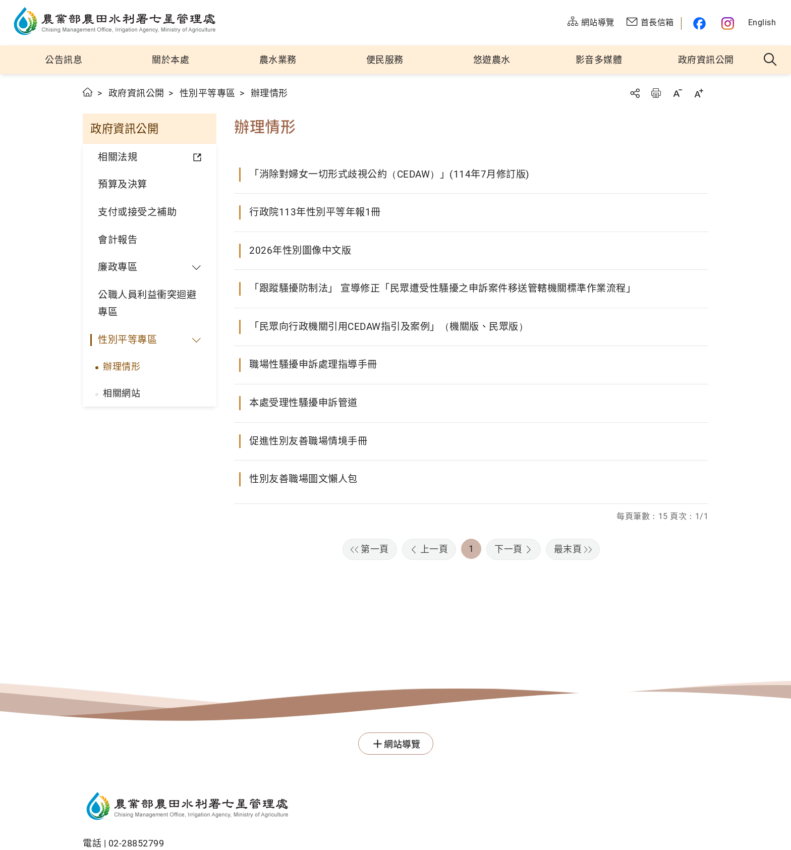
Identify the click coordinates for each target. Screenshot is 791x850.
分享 (634, 93)
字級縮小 (677, 93)
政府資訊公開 (706, 59)
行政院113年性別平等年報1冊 (315, 212)
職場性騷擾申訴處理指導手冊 (313, 364)
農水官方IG (728, 23)
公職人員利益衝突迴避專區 (147, 303)
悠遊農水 (492, 59)
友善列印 (655, 93)
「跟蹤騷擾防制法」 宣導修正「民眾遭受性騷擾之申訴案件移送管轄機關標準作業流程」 (442, 288)
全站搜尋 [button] (770, 60)
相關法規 (117, 157)
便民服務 (385, 59)
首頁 (88, 92)
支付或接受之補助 (137, 212)
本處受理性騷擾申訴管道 (303, 403)
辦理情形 (121, 366)
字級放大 (698, 93)
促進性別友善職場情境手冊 (308, 441)
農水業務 (278, 59)
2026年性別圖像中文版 (300, 250)
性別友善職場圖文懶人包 (303, 479)
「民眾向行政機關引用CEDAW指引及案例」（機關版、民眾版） (388, 326)
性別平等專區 (208, 93)
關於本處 (170, 59)
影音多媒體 (599, 59)
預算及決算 (122, 184)
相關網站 (121, 393)
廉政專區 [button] (117, 267)
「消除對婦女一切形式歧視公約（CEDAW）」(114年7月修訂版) (389, 174)
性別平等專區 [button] (127, 340)
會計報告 (117, 240)
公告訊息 (63, 59)
